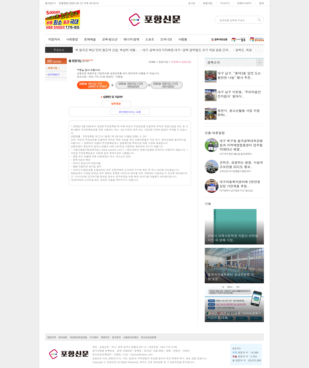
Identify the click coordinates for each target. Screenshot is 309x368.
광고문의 (116, 337)
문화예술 (90, 39)
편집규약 (51, 337)
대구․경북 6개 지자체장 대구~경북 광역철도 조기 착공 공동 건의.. (188, 50)
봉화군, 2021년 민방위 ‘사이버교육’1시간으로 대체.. (234, 315)
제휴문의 (105, 337)
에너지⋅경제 (131, 39)
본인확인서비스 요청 (130, 111)
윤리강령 (62, 337)
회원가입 (207, 3)
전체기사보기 (244, 3)
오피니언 (166, 39)
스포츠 (149, 39)
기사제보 (93, 337)
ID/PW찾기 (54, 74)
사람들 (182, 39)
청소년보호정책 (148, 337)
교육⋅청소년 (109, 39)
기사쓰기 (225, 3)
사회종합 (72, 39)
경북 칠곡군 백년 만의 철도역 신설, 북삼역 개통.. (106, 50)
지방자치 (54, 39)
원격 (261, 3)
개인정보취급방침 (78, 337)
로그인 (191, 3)
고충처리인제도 (130, 337)
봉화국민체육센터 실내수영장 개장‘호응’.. (231, 276)
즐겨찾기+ (50, 3)
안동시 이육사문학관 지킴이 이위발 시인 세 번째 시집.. (233, 237)
